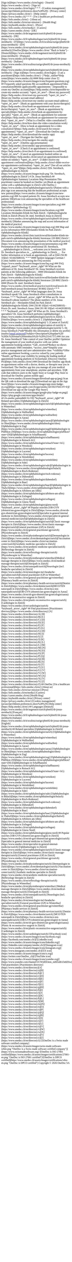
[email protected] (17, 333)
